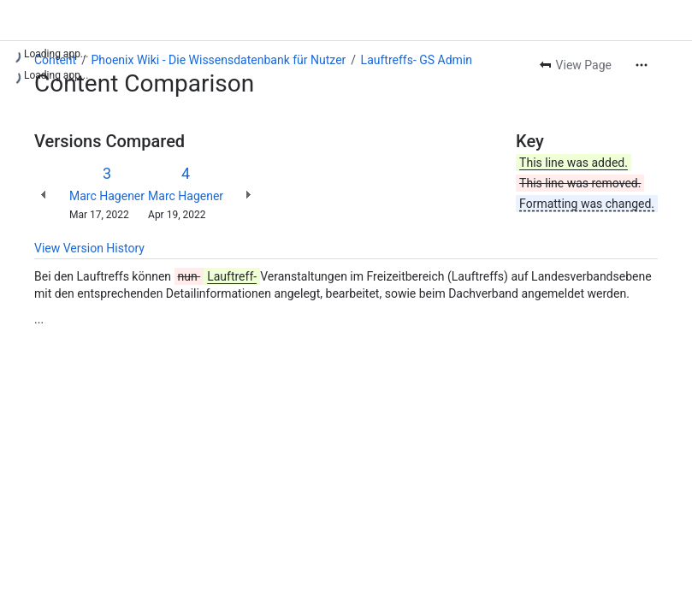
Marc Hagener (107, 196)
